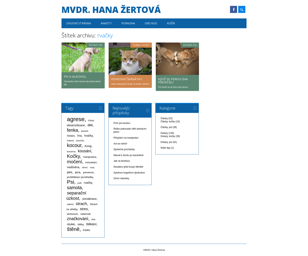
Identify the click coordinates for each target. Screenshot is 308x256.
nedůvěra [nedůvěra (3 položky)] (73, 167)
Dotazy (164, 133)
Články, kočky (141, 45)
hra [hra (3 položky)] (79, 135)
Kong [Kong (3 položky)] (88, 146)
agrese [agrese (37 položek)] (76, 119)
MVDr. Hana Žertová (111, 9)
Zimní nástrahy (121, 178)
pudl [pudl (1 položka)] (79, 183)
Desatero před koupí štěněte (128, 166)
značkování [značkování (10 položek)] (77, 218)
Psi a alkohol (75, 76)
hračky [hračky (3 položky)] (88, 135)
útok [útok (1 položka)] (93, 219)
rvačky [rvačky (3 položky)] (88, 182)
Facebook (233, 9)
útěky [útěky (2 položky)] (81, 224)
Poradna (128, 23)
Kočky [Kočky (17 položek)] (73, 156)
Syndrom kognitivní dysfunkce (129, 172)
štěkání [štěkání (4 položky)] (91, 224)
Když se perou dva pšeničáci (173, 80)
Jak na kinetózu (122, 161)
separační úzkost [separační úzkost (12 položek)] (76, 196)
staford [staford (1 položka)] (70, 204)
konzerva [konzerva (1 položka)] (71, 151)
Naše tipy (165, 147)
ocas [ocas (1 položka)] (92, 167)
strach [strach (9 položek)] (81, 203)
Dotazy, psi (95, 45)
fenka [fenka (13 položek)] (72, 130)
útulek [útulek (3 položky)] (71, 224)
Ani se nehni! (120, 143)
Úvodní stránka (78, 23)
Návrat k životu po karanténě (129, 155)
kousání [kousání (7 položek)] (84, 151)
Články (164, 118)
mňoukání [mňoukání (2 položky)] (91, 162)
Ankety (106, 23)
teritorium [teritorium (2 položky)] (72, 213)
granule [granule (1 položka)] (84, 131)
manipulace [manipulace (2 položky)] (89, 156)
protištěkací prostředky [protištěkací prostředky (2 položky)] (80, 177)
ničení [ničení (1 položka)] (84, 167)
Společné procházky (124, 149)
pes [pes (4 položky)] (69, 172)
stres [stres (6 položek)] (84, 209)
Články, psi (166, 127)
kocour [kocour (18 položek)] (74, 145)
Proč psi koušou (122, 123)
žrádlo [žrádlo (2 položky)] (86, 230)
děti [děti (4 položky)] (90, 125)
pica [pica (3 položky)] (77, 172)
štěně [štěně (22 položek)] (73, 229)
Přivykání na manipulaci (126, 137)
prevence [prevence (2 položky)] (88, 172)
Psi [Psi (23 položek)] (70, 182)
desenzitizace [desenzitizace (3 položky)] (76, 125)
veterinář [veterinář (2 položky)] (85, 213)
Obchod (151, 23)
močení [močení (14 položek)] (74, 161)
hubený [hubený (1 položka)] (70, 140)
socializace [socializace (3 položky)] (89, 198)
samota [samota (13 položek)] (74, 187)
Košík (171, 23)
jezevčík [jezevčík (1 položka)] (80, 140)
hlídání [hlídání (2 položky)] (71, 135)
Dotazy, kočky (167, 136)
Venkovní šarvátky (126, 79)
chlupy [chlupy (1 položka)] (91, 120)
